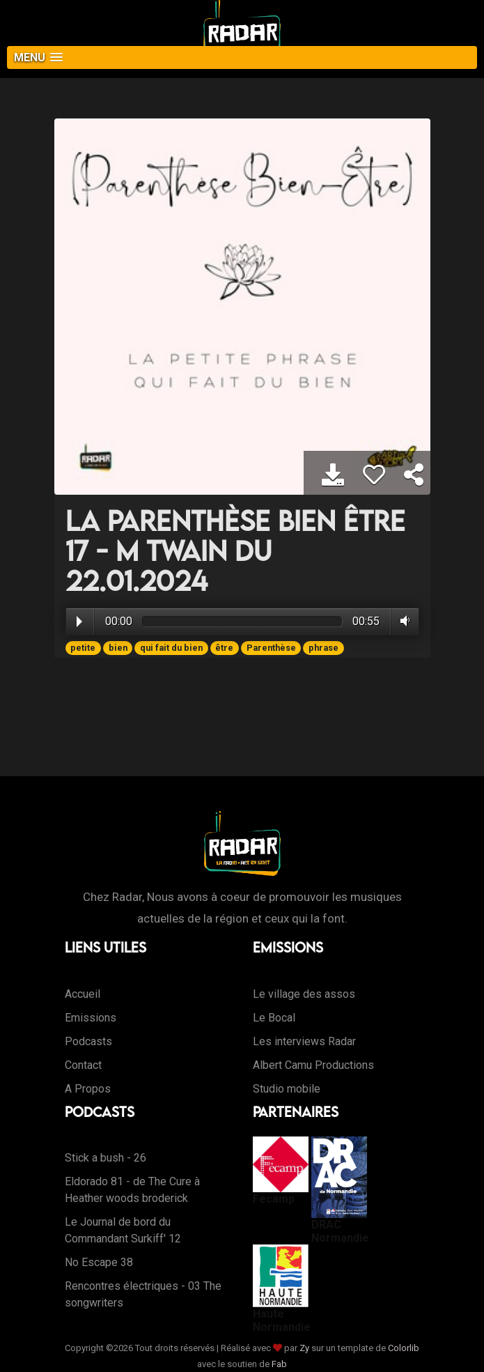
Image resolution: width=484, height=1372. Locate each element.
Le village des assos (304, 994)
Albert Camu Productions (313, 1065)
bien (118, 647)
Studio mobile (286, 1088)
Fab (279, 1364)
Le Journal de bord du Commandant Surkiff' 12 (123, 1230)
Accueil (82, 994)
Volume (402, 621)
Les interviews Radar (304, 1041)
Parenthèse (271, 647)
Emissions (90, 1017)
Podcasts (88, 1041)
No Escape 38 (99, 1262)
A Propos (88, 1088)
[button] (242, 57)
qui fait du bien (171, 647)
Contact (83, 1065)
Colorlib (403, 1348)
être (224, 647)
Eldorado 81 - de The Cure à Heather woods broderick (132, 1190)
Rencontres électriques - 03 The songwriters (143, 1294)
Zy (304, 1348)
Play (79, 621)
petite (82, 647)
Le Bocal (274, 1017)
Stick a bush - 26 (105, 1157)
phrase (323, 647)
